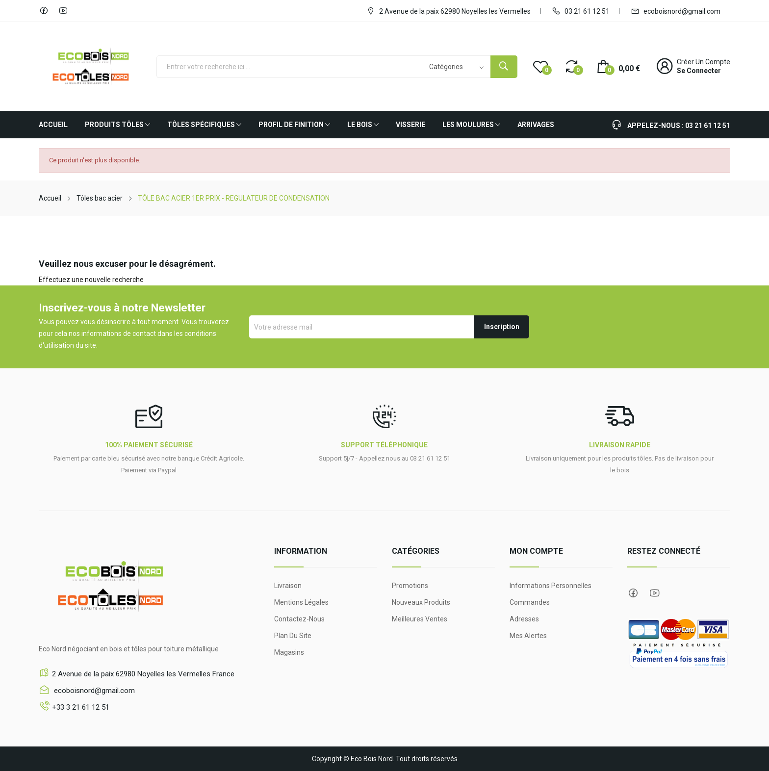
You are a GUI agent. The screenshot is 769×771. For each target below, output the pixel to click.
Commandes (530, 602)
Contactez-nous (299, 619)
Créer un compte (703, 62)
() (540, 66)
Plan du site (292, 636)
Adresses (524, 619)
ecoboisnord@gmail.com (675, 10)
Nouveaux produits (421, 602)
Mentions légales (301, 602)
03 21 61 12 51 (581, 10)
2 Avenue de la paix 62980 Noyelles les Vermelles (448, 10)
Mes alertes (528, 636)
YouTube (63, 10)
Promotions (410, 586)
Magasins (289, 652)
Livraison (288, 586)
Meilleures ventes (419, 619)
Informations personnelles (550, 586)
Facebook (44, 10)
